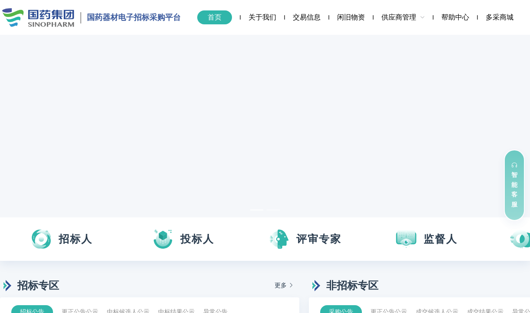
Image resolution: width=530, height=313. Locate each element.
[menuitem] (215, 17)
